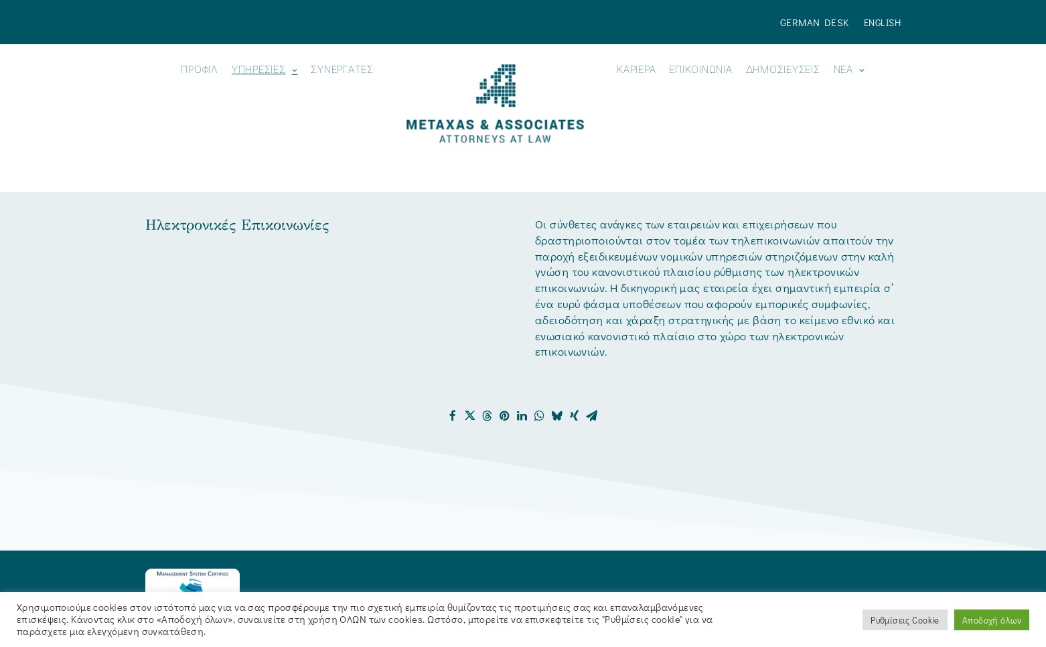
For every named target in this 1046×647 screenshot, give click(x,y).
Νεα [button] (849, 70)
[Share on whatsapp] (540, 416)
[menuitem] (817, 22)
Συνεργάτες (342, 70)
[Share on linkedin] (522, 416)
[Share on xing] (575, 416)
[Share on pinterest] (505, 416)
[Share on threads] (487, 416)
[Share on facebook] (453, 416)
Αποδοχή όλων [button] (991, 620)
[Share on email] (592, 416)
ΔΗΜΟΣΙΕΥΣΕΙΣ (783, 70)
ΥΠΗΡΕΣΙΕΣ (264, 70)
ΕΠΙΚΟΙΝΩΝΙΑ (700, 70)
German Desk (814, 22)
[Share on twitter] (470, 416)
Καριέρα (636, 70)
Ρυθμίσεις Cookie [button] (905, 620)
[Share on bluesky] (557, 416)
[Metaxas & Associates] (495, 103)
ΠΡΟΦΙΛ (199, 70)
